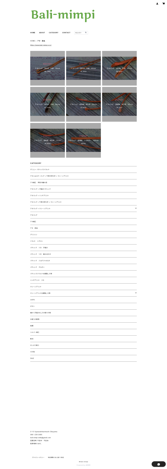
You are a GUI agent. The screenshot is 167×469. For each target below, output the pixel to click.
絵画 (31, 326)
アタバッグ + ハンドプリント (39, 195)
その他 (32, 352)
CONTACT (66, 33)
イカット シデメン (36, 241)
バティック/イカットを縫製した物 (41, 274)
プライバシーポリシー (38, 457)
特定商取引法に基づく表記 (56, 457)
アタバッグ (34, 215)
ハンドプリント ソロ (37, 280)
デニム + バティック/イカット (40, 169)
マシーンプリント (35, 287)
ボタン (32, 306)
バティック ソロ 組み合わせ (40, 254)
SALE (32, 358)
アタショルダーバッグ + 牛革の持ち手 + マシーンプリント (49, 176)
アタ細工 (33, 221)
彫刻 (31, 339)
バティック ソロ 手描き (39, 247)
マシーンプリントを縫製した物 (40, 293)
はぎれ (32, 300)
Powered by (83, 465)
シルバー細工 (34, 332)
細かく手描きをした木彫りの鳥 (40, 313)
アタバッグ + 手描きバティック (40, 189)
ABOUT (42, 33)
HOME (32, 33)
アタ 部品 (34, 228)
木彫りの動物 (34, 319)
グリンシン (33, 234)
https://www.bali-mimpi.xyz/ (41, 45)
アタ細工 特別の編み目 (38, 182)
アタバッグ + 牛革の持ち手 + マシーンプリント (46, 202)
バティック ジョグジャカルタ (40, 261)
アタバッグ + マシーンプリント (40, 208)
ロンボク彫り (34, 345)
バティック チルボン (37, 267)
